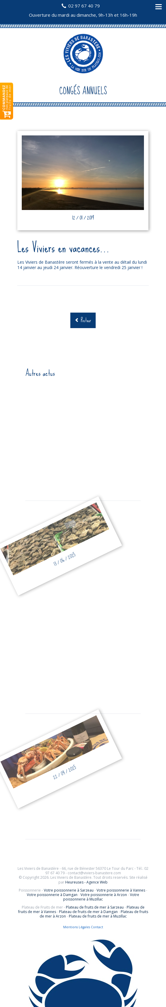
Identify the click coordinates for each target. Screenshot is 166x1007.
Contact (97, 927)
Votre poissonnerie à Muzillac (101, 897)
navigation (158, 6)
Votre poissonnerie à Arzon (103, 894)
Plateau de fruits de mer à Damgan (88, 911)
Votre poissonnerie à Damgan (52, 894)
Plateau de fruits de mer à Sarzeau (95, 907)
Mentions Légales (76, 927)
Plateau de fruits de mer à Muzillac (98, 916)
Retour (86, 320)
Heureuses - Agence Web (86, 882)
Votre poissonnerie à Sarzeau (69, 890)
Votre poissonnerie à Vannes (121, 890)
